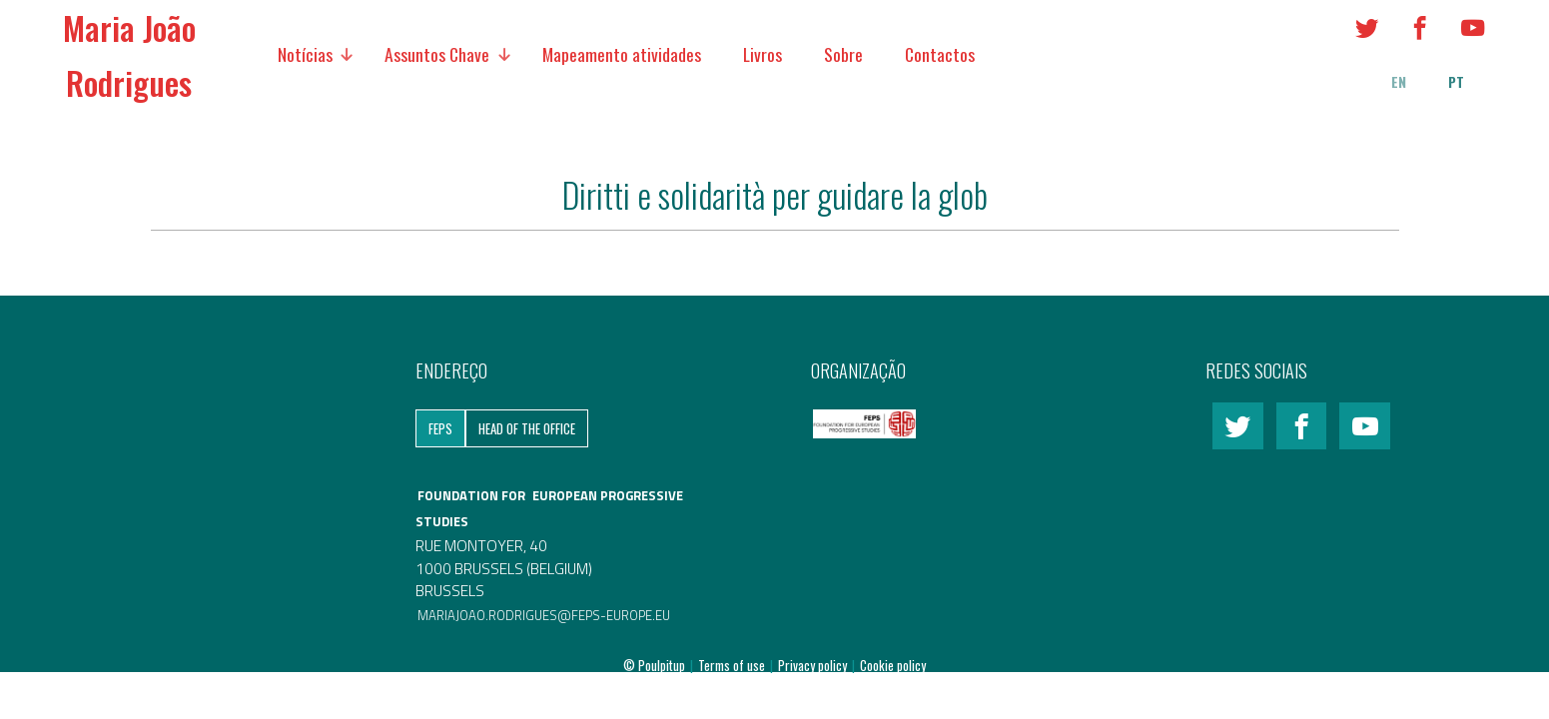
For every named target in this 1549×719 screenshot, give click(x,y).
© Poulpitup (654, 665)
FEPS (440, 428)
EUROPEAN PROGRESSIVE (607, 495)
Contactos (940, 54)
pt (1456, 82)
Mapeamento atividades (621, 54)
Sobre (843, 54)
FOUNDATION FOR (472, 495)
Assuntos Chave (437, 54)
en (1398, 82)
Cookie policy (893, 665)
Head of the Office (526, 428)
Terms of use (733, 665)
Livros (762, 54)
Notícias (305, 54)
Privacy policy (814, 665)
